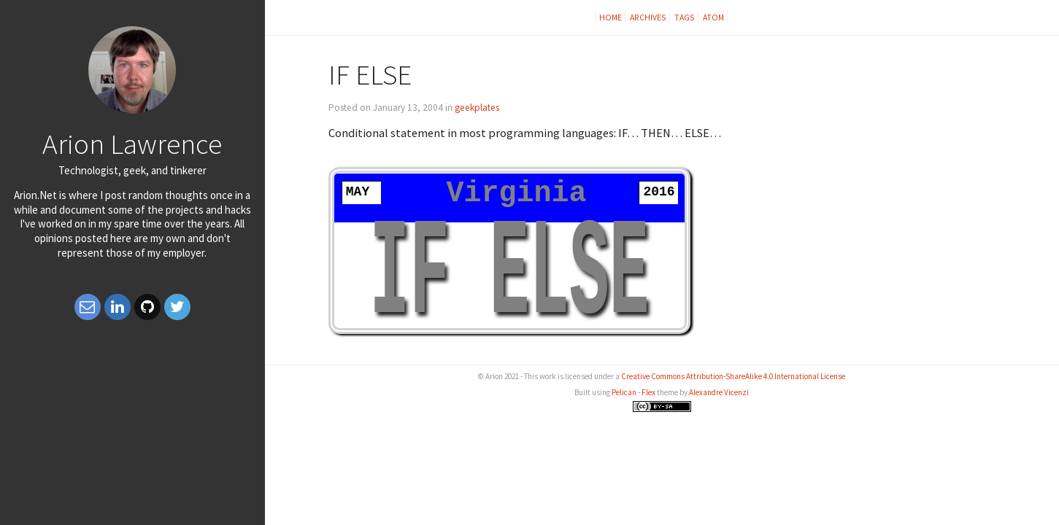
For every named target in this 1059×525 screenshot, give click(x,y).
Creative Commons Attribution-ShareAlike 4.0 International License (733, 376)
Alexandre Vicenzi (719, 392)
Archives (648, 17)
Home (610, 17)
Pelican (624, 392)
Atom (713, 17)
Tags (684, 17)
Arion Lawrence (132, 143)
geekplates (477, 107)
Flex (648, 392)
